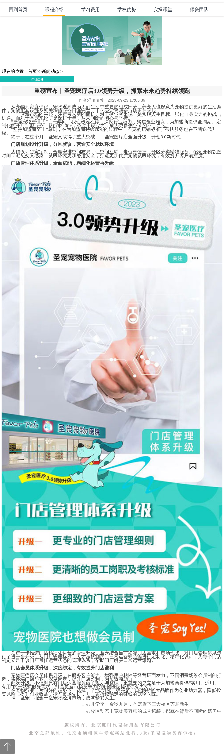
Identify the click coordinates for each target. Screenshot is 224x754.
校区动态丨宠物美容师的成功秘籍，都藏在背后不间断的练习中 (156, 711)
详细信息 (37, 79)
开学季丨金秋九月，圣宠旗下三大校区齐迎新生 (140, 704)
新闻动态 (50, 71)
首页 (32, 71)
